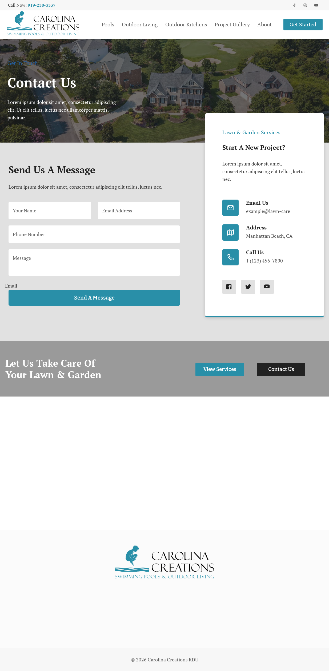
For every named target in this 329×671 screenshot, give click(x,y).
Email (11, 285)
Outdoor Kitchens (186, 24)
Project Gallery (232, 24)
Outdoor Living (140, 24)
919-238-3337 (41, 5)
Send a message (93, 297)
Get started (303, 24)
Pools (108, 24)
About (264, 24)
